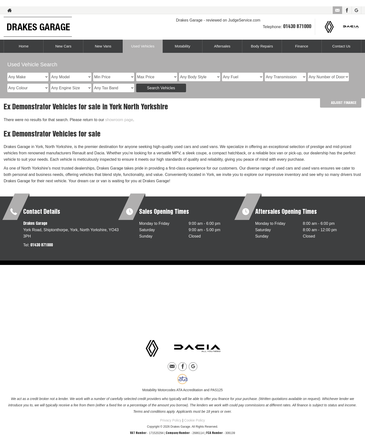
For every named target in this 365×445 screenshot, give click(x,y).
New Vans (103, 46)
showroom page (119, 120)
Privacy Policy (170, 420)
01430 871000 (297, 26)
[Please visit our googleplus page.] (356, 10)
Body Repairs (262, 46)
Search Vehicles (161, 88)
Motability (182, 46)
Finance (302, 46)
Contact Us (341, 46)
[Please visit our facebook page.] (347, 10)
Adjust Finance (343, 103)
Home (23, 46)
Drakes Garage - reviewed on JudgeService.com (218, 20)
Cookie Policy (194, 420)
